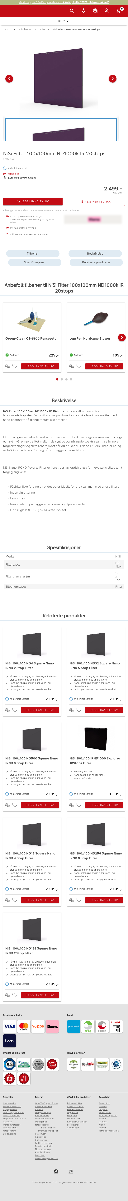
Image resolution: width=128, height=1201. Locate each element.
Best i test (40, 1155)
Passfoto (7, 1121)
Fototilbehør (105, 1112)
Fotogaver (72, 1115)
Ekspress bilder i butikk (14, 1118)
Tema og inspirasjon (109, 1130)
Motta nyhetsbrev (11, 1124)
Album (102, 1124)
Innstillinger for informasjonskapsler (48, 1129)
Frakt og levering (43, 1143)
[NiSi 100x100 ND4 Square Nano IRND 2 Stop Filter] (32, 664)
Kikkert (102, 1118)
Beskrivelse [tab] (95, 253)
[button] (9, 79)
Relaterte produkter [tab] (96, 262)
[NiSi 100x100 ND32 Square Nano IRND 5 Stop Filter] (96, 664)
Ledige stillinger (43, 1112)
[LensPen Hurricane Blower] (96, 331)
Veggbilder (72, 1112)
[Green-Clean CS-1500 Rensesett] (32, 331)
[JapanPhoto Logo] (11, 13)
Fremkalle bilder (75, 1109)
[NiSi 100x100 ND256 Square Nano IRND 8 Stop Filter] (96, 854)
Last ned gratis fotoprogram (10, 1129)
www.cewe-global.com (46, 1158)
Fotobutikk (104, 1103)
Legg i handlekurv (40, 366)
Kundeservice (9, 1103)
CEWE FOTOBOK (75, 1106)
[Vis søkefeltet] (73, 11)
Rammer (103, 1121)
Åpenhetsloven (42, 1152)
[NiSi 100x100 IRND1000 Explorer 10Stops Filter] (96, 759)
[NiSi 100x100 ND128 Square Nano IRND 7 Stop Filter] (32, 950)
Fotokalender (73, 1124)
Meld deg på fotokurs (13, 1112)
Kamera (103, 1106)
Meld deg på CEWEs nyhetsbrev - (64, 2)
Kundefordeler (42, 1115)
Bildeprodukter (74, 1103)
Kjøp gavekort (10, 1109)
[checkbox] (15, 366)
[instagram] (71, 1172)
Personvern (40, 1133)
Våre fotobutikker (43, 1106)
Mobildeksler (73, 1118)
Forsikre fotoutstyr (12, 1106)
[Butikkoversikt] (84, 11)
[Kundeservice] (96, 11)
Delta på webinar (11, 1115)
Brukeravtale (41, 1140)
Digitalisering (9, 1133)
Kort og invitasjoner (77, 1121)
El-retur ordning (43, 1149)
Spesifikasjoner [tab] (35, 262)
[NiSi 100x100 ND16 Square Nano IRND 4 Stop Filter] (32, 854)
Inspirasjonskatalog (44, 1118)
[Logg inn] (107, 11)
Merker (102, 1127)
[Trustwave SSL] (24, 1065)
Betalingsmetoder (44, 1146)
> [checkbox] (8, 366)
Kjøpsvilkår (40, 1137)
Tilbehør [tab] (33, 253)
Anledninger (73, 1127)
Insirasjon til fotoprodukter (42, 1123)
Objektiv (103, 1109)
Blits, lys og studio (108, 1115)
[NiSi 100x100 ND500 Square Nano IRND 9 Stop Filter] (32, 759)
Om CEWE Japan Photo (46, 1103)
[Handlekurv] (119, 11)
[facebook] (56, 1172)
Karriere (39, 1109)
